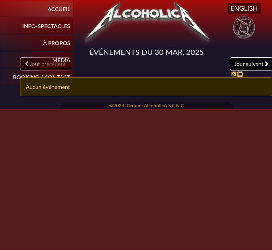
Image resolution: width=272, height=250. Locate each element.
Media (61, 60)
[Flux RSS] (235, 73)
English (244, 8)
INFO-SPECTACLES (46, 26)
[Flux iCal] (240, 73)
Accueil (58, 9)
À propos (56, 43)
